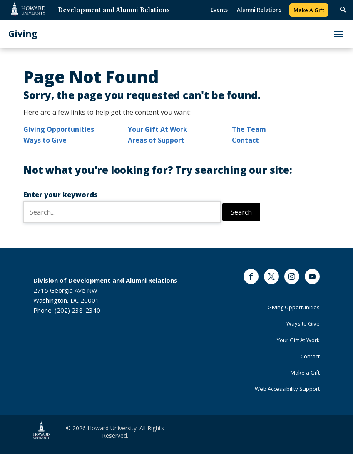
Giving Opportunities (58, 129)
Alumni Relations (259, 9)
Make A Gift (308, 10)
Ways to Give (45, 140)
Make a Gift (305, 372)
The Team (249, 129)
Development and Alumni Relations (114, 10)
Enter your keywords (60, 194)
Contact (245, 140)
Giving (22, 34)
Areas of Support (156, 140)
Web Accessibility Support (287, 388)
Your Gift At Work (157, 129)
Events (219, 9)
